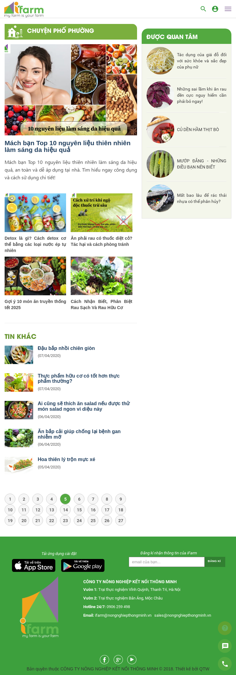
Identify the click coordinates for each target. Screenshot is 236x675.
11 (24, 509)
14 (65, 509)
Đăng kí (214, 561)
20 (24, 520)
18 (120, 509)
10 (10, 509)
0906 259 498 (118, 606)
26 (106, 520)
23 (65, 520)
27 (120, 520)
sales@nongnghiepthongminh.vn (182, 615)
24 (79, 520)
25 (93, 520)
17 (106, 509)
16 (93, 509)
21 (37, 520)
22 (51, 520)
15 (79, 509)
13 (51, 509)
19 (10, 520)
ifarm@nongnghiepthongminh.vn (123, 615)
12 (37, 509)
